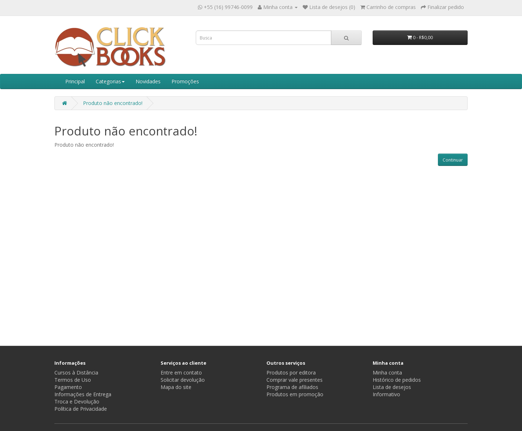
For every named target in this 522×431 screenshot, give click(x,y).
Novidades (148, 81)
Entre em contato (181, 372)
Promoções (185, 81)
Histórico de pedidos (397, 379)
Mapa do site (176, 387)
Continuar (453, 160)
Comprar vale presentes (294, 379)
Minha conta (387, 372)
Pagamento (68, 387)
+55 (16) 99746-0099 (228, 7)
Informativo (386, 394)
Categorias (110, 81)
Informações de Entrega (82, 394)
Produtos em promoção (294, 394)
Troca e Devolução (76, 401)
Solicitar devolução (183, 379)
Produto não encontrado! (112, 103)
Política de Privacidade (80, 408)
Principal (75, 81)
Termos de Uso (72, 379)
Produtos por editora (291, 372)
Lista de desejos (392, 387)
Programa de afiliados (292, 387)
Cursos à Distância (76, 372)
